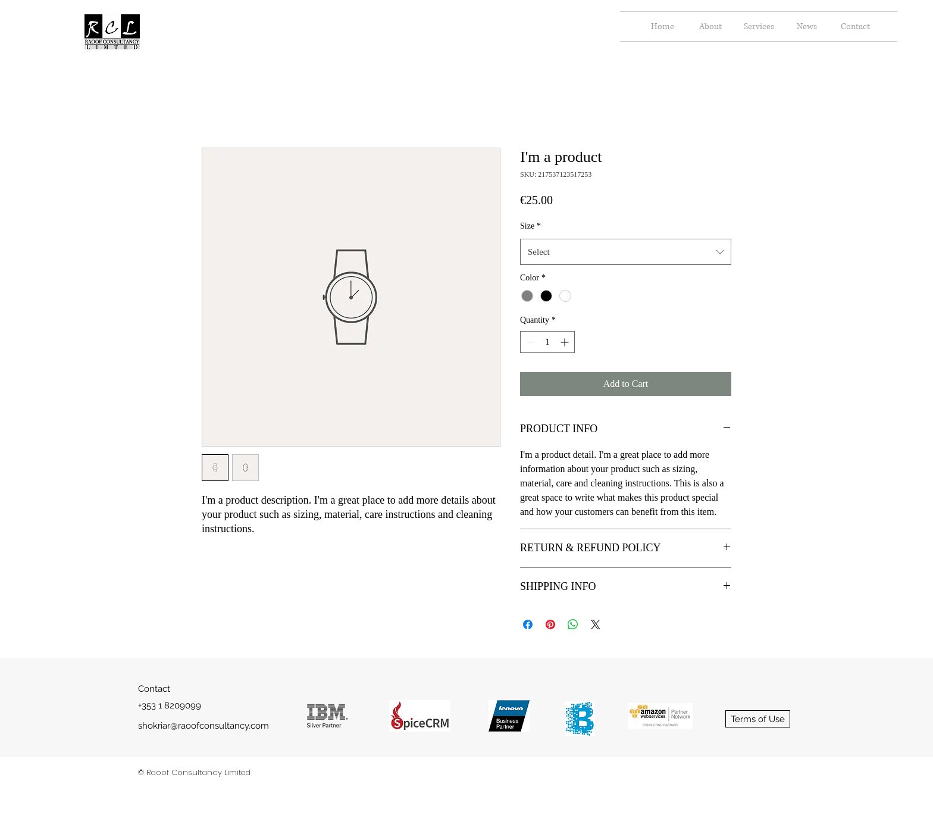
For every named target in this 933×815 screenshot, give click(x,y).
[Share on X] (595, 624)
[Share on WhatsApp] (573, 624)
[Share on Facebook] (528, 624)
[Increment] (565, 342)
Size (530, 225)
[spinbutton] (547, 342)
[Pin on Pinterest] (550, 624)
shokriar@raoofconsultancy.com (203, 725)
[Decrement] (529, 342)
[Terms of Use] (757, 718)
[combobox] (625, 252)
